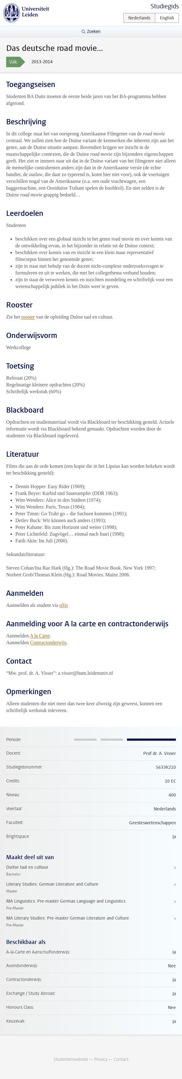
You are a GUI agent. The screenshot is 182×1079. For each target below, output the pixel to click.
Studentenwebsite (70, 1059)
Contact (121, 1059)
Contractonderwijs (48, 642)
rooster (28, 316)
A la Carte (40, 635)
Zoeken (94, 32)
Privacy (101, 1059)
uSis (63, 605)
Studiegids (165, 6)
